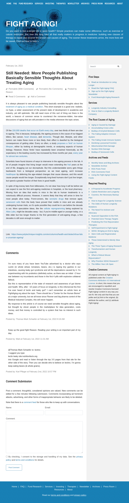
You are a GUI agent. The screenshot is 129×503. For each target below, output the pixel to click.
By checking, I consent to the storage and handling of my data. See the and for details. (44, 458)
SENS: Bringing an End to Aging (104, 231)
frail (69, 165)
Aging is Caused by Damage (103, 125)
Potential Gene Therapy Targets (104, 219)
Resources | (60, 490)
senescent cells (13, 202)
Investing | (61, 487)
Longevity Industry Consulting (103, 108)
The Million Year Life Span (102, 264)
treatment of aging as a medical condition (24, 107)
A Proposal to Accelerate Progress (105, 189)
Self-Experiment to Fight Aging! (104, 228)
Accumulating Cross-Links (102, 128)
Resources (110, 3)
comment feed (30, 402)
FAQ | (23, 487)
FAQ (15, 3)
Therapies (61, 3)
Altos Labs (10, 212)
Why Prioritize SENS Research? (104, 261)
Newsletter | (86, 487)
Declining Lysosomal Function (104, 143)
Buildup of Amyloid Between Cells (105, 131)
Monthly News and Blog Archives (105, 163)
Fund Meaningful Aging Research (105, 97)
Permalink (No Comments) (51, 89)
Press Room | (110, 487)
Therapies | (73, 487)
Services (39, 3)
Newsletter (73, 3)
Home (8, 3)
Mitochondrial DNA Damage (103, 146)
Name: (9, 407)
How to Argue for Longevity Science (106, 201)
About (120, 3)
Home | (16, 487)
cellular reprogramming (54, 208)
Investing (49, 3)
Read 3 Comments (17, 96)
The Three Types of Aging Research (106, 246)
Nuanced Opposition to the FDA (104, 216)
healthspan (11, 174)
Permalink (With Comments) (21, 89)
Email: (48, 407)
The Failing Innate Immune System (106, 140)
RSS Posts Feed (98, 169)
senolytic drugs (57, 199)
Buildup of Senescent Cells (102, 152)
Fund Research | (36, 487)
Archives (85, 3)
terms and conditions (25, 460)
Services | (50, 487)
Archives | (97, 487)
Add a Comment (38, 96)
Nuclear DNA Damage (100, 149)
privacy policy (80, 495)
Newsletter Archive (99, 166)
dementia (47, 137)
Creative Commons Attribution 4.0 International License (104, 280)
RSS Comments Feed (100, 172)
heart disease (30, 137)
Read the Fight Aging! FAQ (102, 88)
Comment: (10, 419)
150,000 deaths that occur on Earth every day (32, 130)
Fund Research (26, 3)
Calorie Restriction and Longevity (105, 192)
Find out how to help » (27, 41)
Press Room (97, 3)
